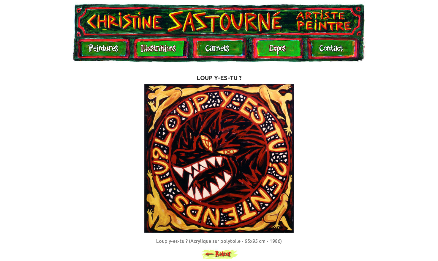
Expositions (276, 51)
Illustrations (160, 51)
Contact (330, 51)
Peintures (102, 51)
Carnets (218, 51)
